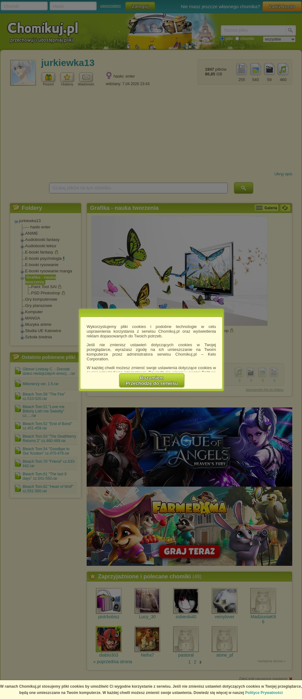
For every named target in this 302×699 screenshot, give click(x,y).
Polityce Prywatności (264, 693)
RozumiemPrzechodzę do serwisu (152, 380)
